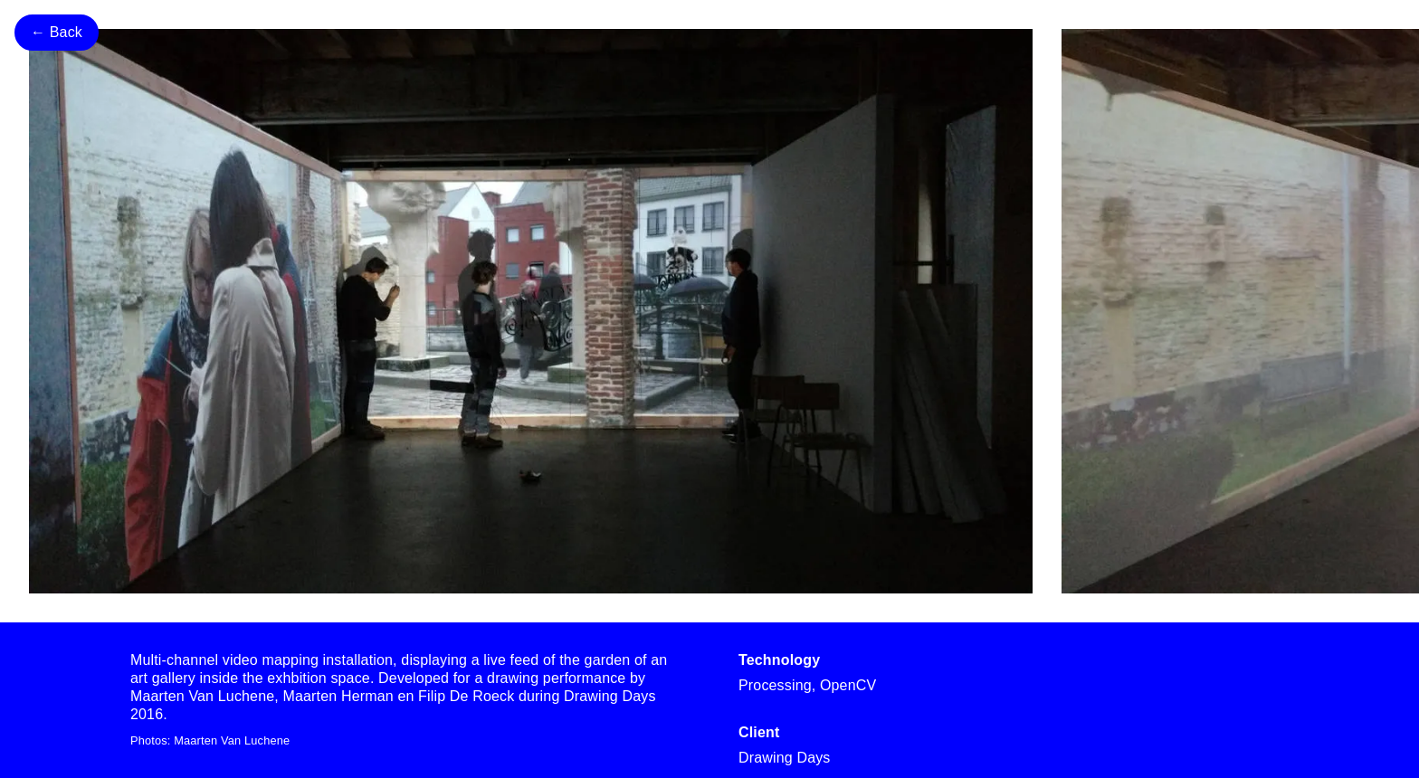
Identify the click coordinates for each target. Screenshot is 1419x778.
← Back (56, 32)
